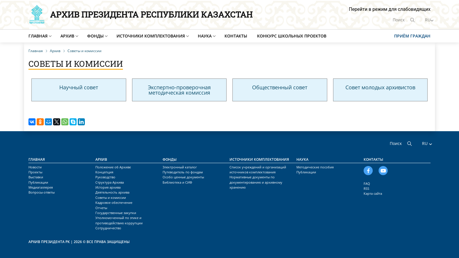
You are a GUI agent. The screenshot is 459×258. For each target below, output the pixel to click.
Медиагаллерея (40, 187)
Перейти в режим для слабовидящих (390, 9)
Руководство (105, 177)
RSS (366, 188)
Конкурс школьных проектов (291, 36)
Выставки (35, 177)
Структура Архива (109, 182)
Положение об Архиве (113, 167)
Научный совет (78, 87)
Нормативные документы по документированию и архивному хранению (256, 182)
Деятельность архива (112, 192)
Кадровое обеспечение (113, 202)
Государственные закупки (115, 213)
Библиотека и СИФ (177, 182)
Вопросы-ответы (41, 192)
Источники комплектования (151, 36)
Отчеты (101, 208)
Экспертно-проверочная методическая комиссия (179, 90)
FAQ (367, 183)
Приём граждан (412, 36)
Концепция (104, 172)
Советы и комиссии (110, 197)
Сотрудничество (108, 228)
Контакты (236, 36)
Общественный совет (279, 87)
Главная (38, 36)
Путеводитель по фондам (183, 172)
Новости (35, 167)
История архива (108, 187)
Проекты (35, 172)
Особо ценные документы (183, 177)
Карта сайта (373, 193)
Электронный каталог (180, 167)
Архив (67, 36)
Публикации (38, 182)
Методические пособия (315, 167)
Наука (205, 36)
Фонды (95, 36)
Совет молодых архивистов (380, 87)
